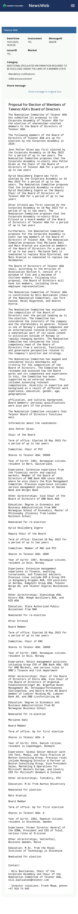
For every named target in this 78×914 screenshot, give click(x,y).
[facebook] (9, 94)
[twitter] (16, 95)
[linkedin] (23, 94)
